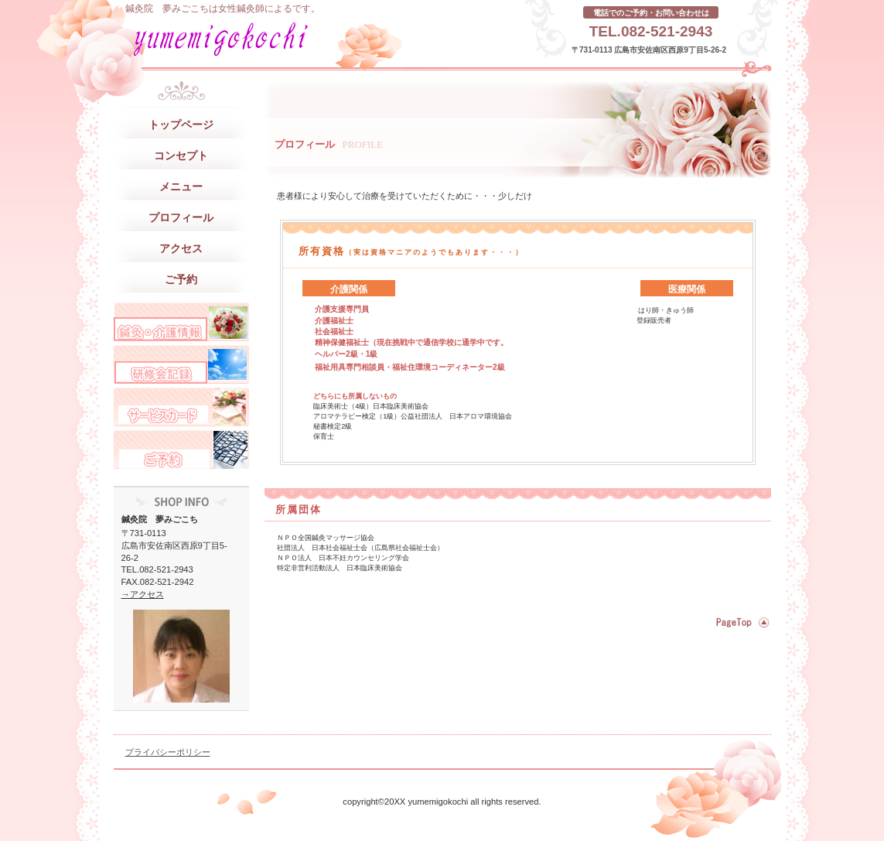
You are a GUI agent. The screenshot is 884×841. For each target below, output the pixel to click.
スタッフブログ (181, 322)
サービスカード (181, 407)
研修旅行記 (181, 364)
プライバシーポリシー (167, 752)
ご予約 (181, 449)
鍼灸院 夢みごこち (268, 38)
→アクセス (142, 594)
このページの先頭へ (740, 623)
